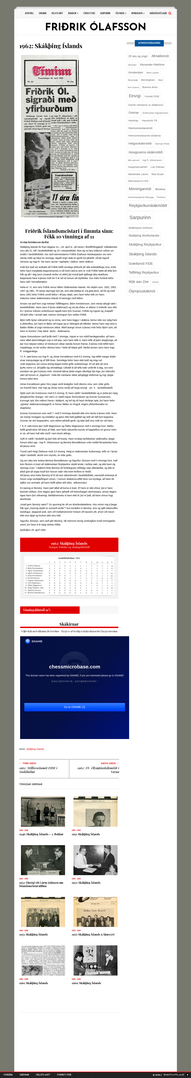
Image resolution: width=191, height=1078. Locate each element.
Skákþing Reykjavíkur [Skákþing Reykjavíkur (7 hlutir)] (145, 244)
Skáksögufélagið (158, 13)
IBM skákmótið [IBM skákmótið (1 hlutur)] (134, 160)
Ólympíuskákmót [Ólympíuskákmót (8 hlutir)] (142, 291)
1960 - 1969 (23, 979)
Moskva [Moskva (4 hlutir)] (160, 189)
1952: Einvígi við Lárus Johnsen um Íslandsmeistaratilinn (41, 884)
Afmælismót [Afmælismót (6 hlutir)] (160, 56)
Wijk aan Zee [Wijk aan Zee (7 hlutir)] (139, 281)
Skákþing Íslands (35, 749)
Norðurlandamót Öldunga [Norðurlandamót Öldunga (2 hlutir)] (141, 197)
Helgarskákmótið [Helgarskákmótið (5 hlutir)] (139, 143)
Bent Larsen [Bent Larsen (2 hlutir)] (153, 72)
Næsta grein (110, 763)
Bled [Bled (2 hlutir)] (160, 80)
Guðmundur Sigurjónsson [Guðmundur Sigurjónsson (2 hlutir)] (155, 113)
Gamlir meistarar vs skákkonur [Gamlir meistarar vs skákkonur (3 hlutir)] (145, 104)
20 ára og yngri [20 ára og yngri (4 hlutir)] (138, 56)
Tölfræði (120, 13)
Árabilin (73, 13)
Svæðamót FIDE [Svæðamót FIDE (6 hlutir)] (141, 263)
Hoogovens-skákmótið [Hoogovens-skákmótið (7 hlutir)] (145, 152)
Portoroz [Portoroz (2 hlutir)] (161, 197)
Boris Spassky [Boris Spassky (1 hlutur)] (133, 87)
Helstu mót (57, 13)
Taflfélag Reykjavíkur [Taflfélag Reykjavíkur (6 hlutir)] (144, 272)
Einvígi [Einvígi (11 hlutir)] (135, 96)
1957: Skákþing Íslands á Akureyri (93, 934)
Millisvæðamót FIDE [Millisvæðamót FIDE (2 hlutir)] (138, 181)
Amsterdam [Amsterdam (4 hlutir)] (135, 72)
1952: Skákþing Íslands (86, 882)
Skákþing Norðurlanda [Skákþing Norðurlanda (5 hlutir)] (143, 235)
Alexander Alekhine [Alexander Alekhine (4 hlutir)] (152, 64)
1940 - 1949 (23, 830)
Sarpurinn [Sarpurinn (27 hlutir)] (140, 217)
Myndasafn (138, 13)
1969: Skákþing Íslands (86, 983)
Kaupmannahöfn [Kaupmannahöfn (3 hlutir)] (137, 166)
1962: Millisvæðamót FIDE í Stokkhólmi (38, 770)
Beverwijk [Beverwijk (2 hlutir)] (133, 80)
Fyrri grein (27, 763)
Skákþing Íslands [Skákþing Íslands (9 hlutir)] (143, 254)
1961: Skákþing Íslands (33, 983)
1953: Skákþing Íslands (33, 934)
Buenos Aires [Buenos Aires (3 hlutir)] (149, 87)
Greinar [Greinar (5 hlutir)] (133, 112)
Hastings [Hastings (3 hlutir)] (133, 120)
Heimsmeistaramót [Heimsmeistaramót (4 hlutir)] (140, 128)
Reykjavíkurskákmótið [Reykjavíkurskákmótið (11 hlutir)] (148, 205)
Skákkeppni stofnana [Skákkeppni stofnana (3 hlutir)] (140, 227)
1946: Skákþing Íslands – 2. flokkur (41, 834)
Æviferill (29, 13)
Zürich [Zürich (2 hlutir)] (155, 282)
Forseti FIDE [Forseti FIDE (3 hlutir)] (152, 96)
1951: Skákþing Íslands (86, 834)
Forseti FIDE (89, 13)
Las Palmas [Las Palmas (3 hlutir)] (157, 166)
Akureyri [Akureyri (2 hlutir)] (132, 65)
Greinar (42, 13)
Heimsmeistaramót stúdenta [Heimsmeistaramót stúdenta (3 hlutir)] (144, 135)
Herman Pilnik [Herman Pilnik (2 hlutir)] (162, 144)
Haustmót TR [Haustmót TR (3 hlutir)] (149, 120)
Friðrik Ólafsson (95, 28)
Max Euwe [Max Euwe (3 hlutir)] (158, 174)
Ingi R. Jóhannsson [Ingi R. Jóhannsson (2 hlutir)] (152, 160)
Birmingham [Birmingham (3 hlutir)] (148, 79)
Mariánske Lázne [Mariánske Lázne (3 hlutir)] (138, 174)
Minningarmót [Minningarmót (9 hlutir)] (140, 189)
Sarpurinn (105, 13)
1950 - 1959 (76, 830)
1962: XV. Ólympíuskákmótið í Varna (98, 770)
